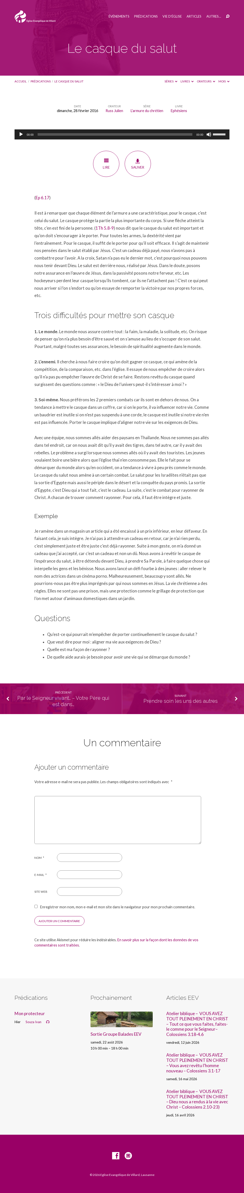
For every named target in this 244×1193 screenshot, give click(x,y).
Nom (39, 857)
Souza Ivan (33, 1022)
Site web (40, 891)
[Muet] (208, 134)
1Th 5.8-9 (105, 228)
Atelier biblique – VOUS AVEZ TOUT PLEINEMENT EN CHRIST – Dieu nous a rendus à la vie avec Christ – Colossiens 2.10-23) (197, 1099)
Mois (223, 81)
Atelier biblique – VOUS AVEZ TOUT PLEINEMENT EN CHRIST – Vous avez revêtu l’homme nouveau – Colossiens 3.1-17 (197, 1062)
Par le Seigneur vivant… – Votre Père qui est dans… (63, 701)
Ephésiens (179, 111)
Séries (171, 81)
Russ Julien (114, 111)
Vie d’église (172, 16)
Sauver (137, 163)
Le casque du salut (69, 81)
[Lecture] (21, 134)
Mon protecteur (30, 1013)
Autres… (213, 16)
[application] (122, 134)
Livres (187, 81)
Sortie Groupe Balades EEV (116, 1034)
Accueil (21, 81)
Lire (106, 163)
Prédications (146, 16)
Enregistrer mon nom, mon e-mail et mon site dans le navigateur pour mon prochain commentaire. (117, 907)
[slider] (115, 134)
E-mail (40, 874)
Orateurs (206, 81)
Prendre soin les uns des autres (180, 701)
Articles (194, 16)
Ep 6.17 (42, 197)
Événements (119, 16)
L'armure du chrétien (147, 111)
